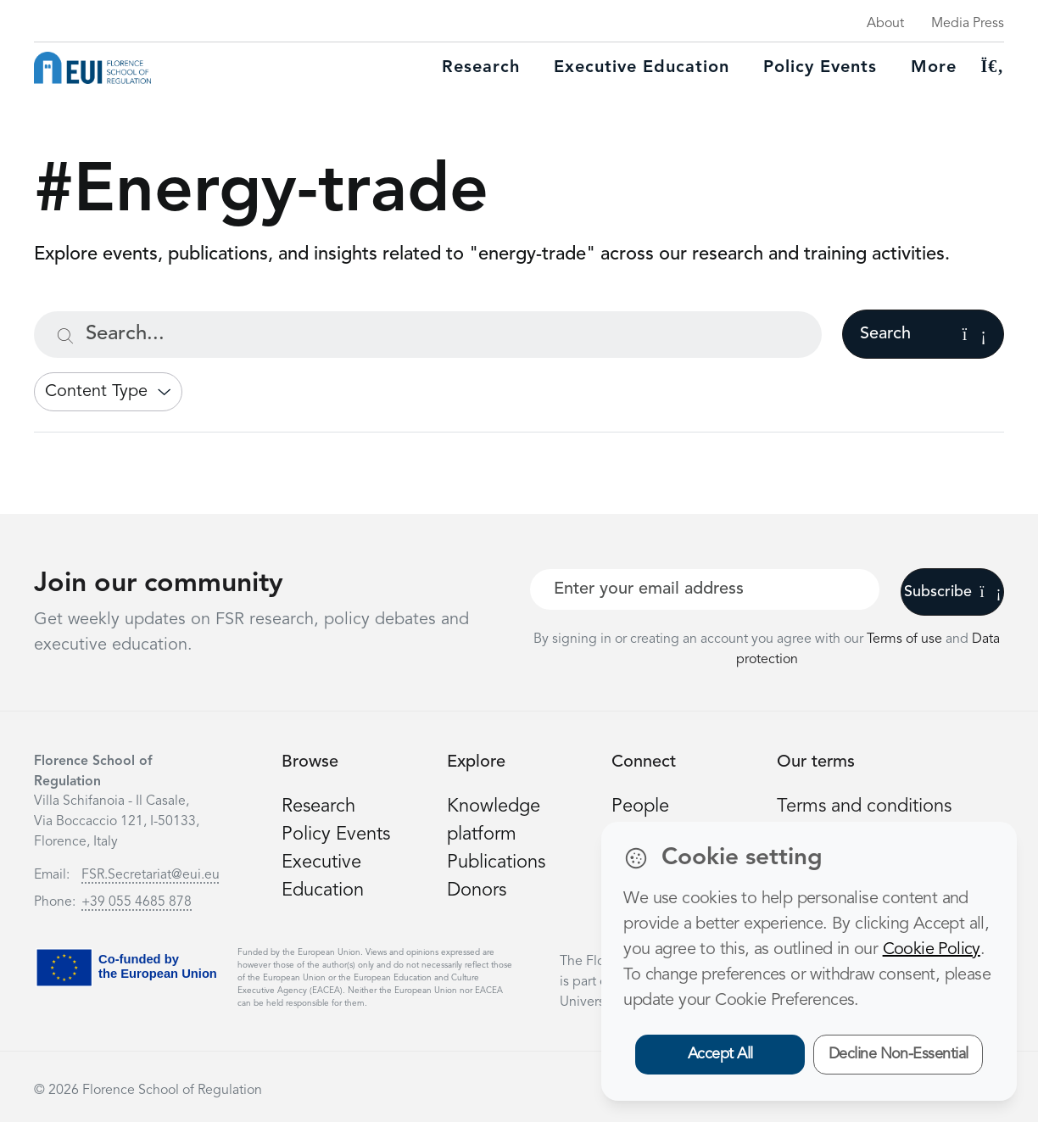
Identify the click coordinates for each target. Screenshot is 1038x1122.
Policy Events (820, 67)
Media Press (967, 24)
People (640, 806)
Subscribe (953, 592)
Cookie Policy (931, 949)
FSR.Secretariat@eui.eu (150, 875)
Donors (476, 890)
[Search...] (428, 334)
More (934, 67)
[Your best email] (704, 589)
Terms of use (906, 639)
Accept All (720, 1054)
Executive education (641, 67)
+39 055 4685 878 (136, 902)
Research (481, 67)
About (885, 24)
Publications (496, 862)
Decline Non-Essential (898, 1054)
